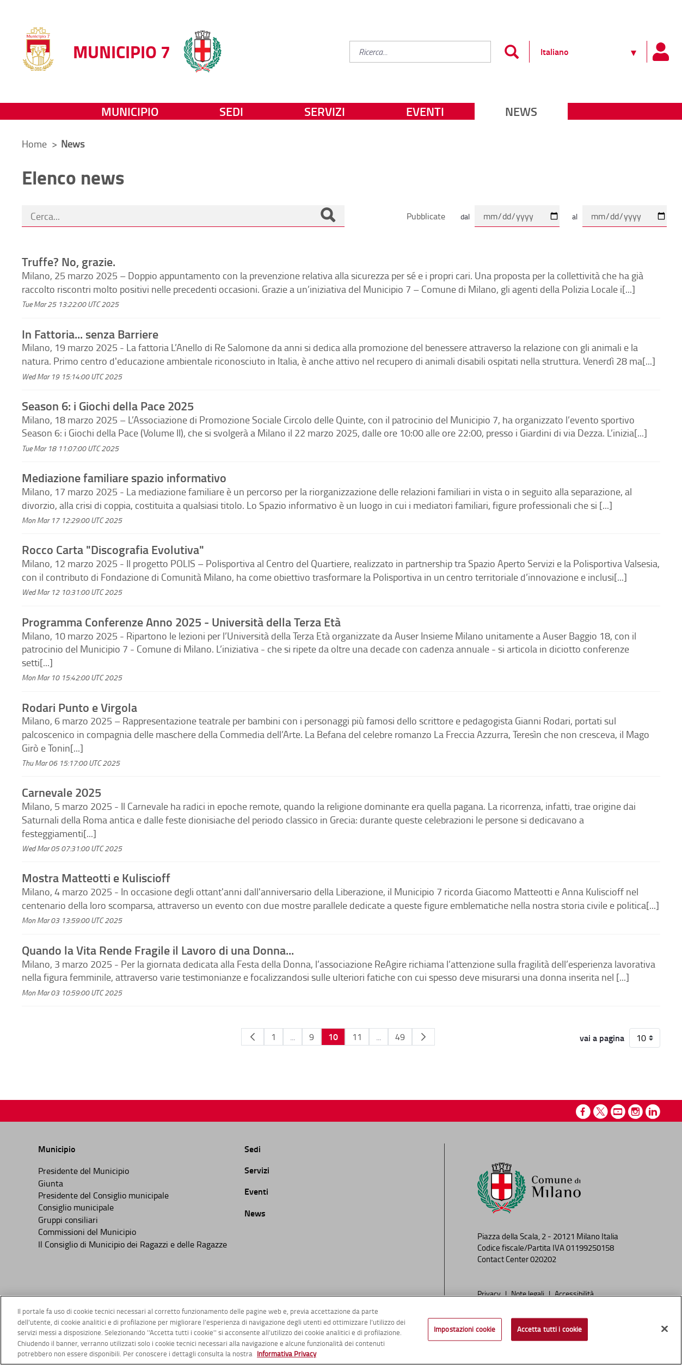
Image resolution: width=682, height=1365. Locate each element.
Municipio (129, 111)
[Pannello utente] (660, 52)
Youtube (618, 1111)
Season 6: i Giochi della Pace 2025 (108, 405)
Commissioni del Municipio (87, 1232)
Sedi (231, 111)
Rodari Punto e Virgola (79, 707)
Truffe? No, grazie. (68, 261)
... (292, 1037)
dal (465, 216)
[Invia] (511, 52)
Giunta (50, 1183)
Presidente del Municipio (83, 1171)
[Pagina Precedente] (252, 1037)
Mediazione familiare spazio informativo (124, 477)
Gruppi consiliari (68, 1220)
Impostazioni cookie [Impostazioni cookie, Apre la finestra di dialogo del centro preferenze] (464, 1329)
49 (400, 1037)
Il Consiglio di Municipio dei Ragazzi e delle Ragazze (132, 1244)
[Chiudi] (665, 1329)
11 (357, 1037)
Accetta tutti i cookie (549, 1329)
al (574, 216)
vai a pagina (602, 1038)
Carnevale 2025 (61, 792)
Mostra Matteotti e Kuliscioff (96, 877)
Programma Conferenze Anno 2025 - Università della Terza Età (181, 621)
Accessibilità (574, 1293)
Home (34, 143)
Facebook (583, 1111)
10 (333, 1036)
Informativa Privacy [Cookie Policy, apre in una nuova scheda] (286, 1353)
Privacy (489, 1293)
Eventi (425, 111)
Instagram (635, 1111)
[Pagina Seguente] (423, 1037)
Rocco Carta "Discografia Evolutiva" (113, 549)
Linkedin (653, 1111)
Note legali (528, 1293)
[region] (341, 1330)
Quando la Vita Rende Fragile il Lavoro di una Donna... (158, 949)
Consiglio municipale (76, 1207)
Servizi (324, 111)
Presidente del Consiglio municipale (103, 1195)
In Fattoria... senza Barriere (90, 333)
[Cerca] (327, 216)
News (521, 111)
